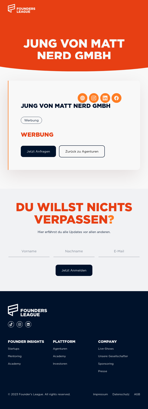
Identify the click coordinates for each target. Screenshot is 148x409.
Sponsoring (106, 363)
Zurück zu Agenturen (81, 151)
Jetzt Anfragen (38, 151)
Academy (14, 363)
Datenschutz (120, 394)
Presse (102, 371)
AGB (137, 394)
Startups (13, 348)
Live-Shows (106, 348)
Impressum (100, 394)
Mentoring (15, 356)
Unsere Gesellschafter (113, 356)
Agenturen (60, 348)
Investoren (60, 363)
